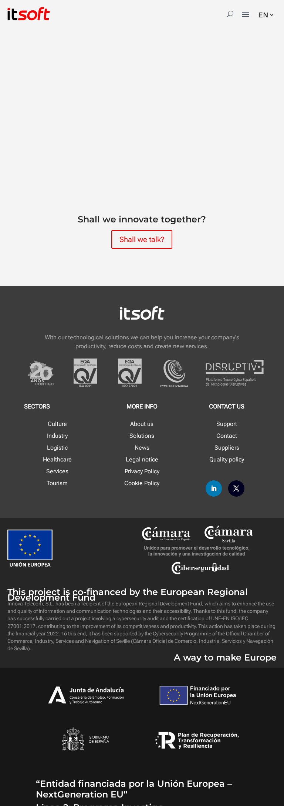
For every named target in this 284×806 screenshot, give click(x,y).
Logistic (57, 447)
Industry (57, 435)
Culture (57, 423)
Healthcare (57, 459)
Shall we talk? (141, 239)
